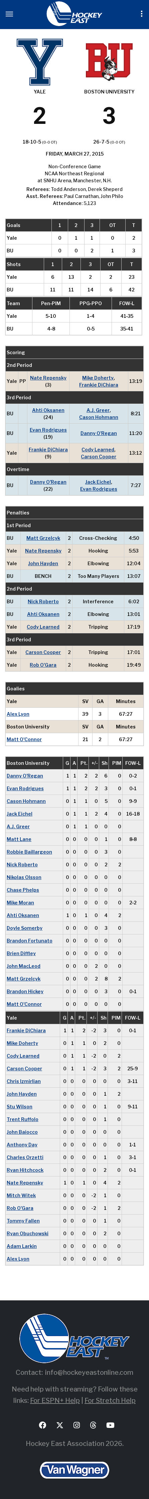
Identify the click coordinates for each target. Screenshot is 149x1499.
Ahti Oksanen (48, 410)
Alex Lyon (18, 714)
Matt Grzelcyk (43, 538)
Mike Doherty (98, 378)
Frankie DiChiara (98, 385)
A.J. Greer (98, 410)
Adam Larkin (22, 1246)
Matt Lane (19, 839)
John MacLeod (23, 966)
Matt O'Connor (24, 739)
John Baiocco (22, 1132)
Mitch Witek (21, 1195)
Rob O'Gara (43, 665)
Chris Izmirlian (24, 1081)
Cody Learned (98, 449)
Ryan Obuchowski (27, 1233)
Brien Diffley (21, 953)
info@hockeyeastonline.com (89, 1372)
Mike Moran (20, 902)
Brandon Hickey (25, 991)
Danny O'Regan (99, 433)
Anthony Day (22, 1144)
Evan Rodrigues (48, 430)
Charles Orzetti (25, 1157)
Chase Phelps (23, 890)
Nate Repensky (48, 378)
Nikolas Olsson (24, 877)
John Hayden (43, 563)
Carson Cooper (98, 456)
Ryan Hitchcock (25, 1170)
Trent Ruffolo (22, 1119)
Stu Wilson (19, 1106)
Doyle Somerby (24, 928)
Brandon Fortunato (29, 940)
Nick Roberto (43, 601)
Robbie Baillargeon (29, 852)
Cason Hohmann (98, 417)
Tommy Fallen (23, 1221)
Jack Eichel (98, 482)
